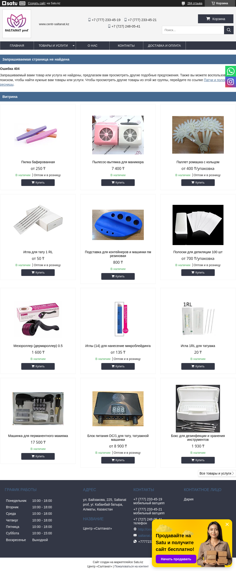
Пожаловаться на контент (131, 566)
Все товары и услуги (215, 473)
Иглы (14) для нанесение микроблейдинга (117, 346)
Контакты (126, 45)
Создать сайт (37, 3)
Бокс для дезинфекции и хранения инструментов (198, 438)
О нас (92, 45)
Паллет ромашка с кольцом (198, 162)
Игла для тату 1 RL (38, 252)
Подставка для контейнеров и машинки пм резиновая (118, 254)
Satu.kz (138, 562)
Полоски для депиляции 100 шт (198, 252)
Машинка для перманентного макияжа (38, 436)
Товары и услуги (53, 45)
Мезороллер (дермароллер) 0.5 (38, 346)
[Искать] (229, 30)
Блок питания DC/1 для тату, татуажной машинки (118, 438)
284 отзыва (195, 3)
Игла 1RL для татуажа (198, 346)
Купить (40, 182)
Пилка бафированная (38, 162)
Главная (17, 45)
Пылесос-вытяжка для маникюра (118, 162)
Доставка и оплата (164, 45)
